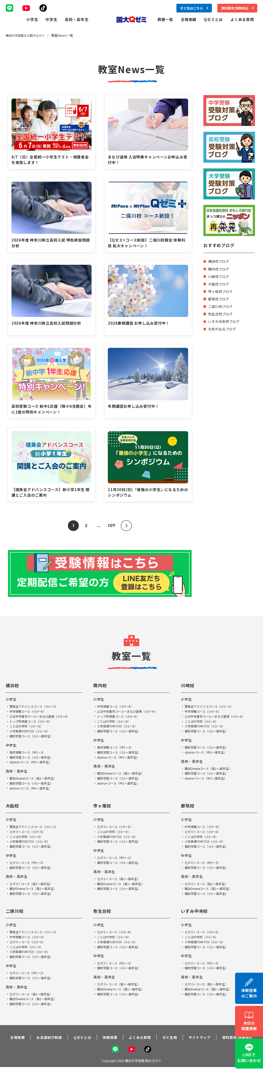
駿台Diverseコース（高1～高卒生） (35, 781)
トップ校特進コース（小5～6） (32, 723)
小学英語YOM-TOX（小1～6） (31, 733)
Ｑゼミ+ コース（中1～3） (28, 865)
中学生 (51, 19)
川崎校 (188, 687)
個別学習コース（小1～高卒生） (32, 738)
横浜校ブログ (219, 261)
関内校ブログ (219, 268)
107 (112, 528)
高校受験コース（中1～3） (28, 755)
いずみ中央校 (196, 913)
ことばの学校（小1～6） (27, 728)
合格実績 (188, 19)
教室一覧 (165, 19)
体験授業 (107, 1042)
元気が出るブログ (223, 328)
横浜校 (13, 687)
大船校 (13, 808)
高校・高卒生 (77, 19)
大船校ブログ (219, 283)
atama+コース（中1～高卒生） (31, 764)
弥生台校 (103, 913)
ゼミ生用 (169, 1042)
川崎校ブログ (219, 276)
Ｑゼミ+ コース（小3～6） (28, 834)
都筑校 (188, 808)
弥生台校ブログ (221, 313)
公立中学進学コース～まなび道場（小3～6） (41, 719)
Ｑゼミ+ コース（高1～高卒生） (32, 886)
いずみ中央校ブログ (225, 321)
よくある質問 (242, 19)
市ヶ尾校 (103, 808)
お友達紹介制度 (44, 1042)
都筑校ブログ (219, 298)
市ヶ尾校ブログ (221, 291)
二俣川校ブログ (221, 306)
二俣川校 (16, 913)
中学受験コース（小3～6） (28, 714)
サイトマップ (200, 1042)
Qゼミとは (213, 19)
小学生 (32, 19)
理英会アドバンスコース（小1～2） (35, 709)
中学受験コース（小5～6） (204, 829)
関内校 (100, 687)
